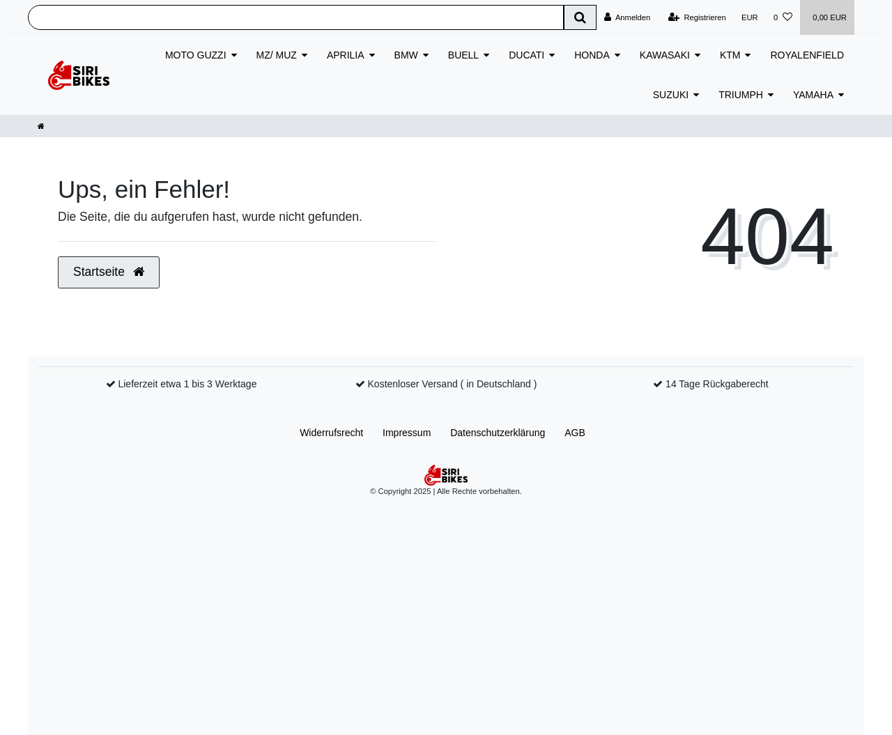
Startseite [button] (108, 272)
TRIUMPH (740, 94)
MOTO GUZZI (195, 55)
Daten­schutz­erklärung (497, 432)
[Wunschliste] (783, 17)
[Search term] (296, 17)
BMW (406, 55)
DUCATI (526, 55)
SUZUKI (671, 94)
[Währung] (750, 17)
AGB (574, 432)
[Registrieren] (697, 17)
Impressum (407, 432)
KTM (730, 55)
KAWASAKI (665, 55)
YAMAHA (813, 94)
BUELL (463, 55)
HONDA (592, 55)
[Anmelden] (628, 17)
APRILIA (345, 55)
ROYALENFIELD (807, 55)
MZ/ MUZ (276, 55)
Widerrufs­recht (331, 432)
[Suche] (580, 17)
